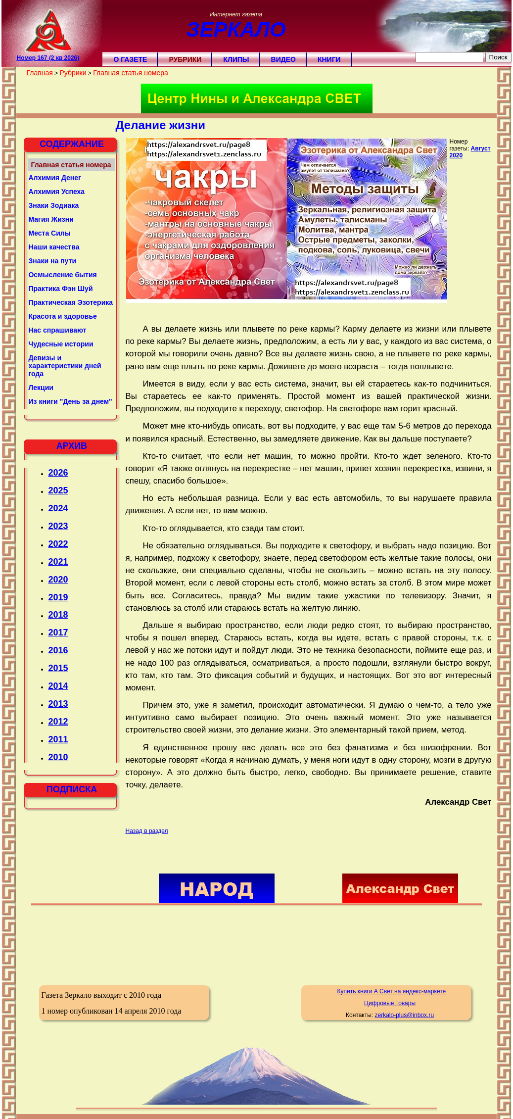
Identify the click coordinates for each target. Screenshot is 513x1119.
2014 (58, 686)
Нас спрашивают (57, 330)
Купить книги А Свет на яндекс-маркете (391, 991)
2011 (58, 739)
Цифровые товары (390, 1003)
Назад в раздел (146, 830)
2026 (58, 473)
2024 (58, 508)
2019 (58, 597)
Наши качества (53, 247)
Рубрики (185, 59)
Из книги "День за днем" (70, 401)
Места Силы (49, 233)
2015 (58, 668)
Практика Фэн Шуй (60, 288)
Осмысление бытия (62, 275)
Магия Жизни (50, 219)
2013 (58, 704)
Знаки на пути (52, 261)
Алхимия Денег (54, 178)
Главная (39, 73)
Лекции (40, 387)
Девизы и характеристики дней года (64, 366)
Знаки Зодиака (53, 205)
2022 (58, 544)
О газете (130, 59)
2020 (58, 579)
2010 (58, 757)
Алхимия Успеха (56, 191)
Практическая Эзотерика (70, 302)
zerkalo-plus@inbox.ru (404, 1015)
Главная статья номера (130, 73)
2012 (58, 722)
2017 (58, 632)
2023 (58, 526)
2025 (58, 490)
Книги (329, 59)
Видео (283, 59)
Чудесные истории (60, 344)
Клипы (236, 59)
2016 (58, 650)
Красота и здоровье (62, 316)
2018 (58, 615)
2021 (58, 562)
